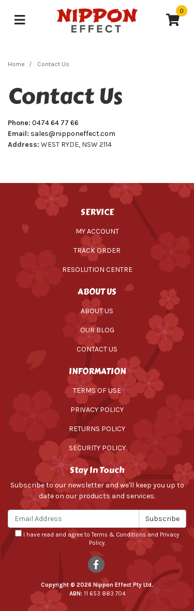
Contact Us (97, 349)
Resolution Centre (97, 269)
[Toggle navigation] (20, 20)
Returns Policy (97, 428)
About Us (97, 311)
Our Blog (97, 330)
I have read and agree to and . (97, 538)
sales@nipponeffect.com (73, 133)
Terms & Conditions (119, 534)
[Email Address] (73, 519)
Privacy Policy (97, 409)
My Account (97, 231)
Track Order (97, 250)
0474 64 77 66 (55, 122)
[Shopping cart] (172, 20)
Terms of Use (97, 390)
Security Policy (97, 448)
